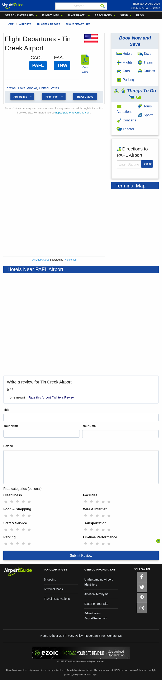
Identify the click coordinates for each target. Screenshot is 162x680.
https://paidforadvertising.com (72, 112)
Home (10, 24)
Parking (125, 79)
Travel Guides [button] (85, 96)
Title (6, 409)
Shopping (50, 579)
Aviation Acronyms (96, 594)
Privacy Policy (74, 635)
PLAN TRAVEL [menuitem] (76, 15)
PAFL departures (40, 259)
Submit (148, 163)
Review (8, 446)
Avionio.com (70, 259)
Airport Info (20, 96)
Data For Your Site (96, 603)
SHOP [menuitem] (124, 15)
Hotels (124, 53)
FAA (58, 57)
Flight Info (52, 96)
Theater (125, 129)
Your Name (11, 426)
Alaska (32, 88)
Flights (124, 62)
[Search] (102, 6)
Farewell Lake (15, 88)
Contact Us (114, 635)
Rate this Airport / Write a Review (52, 397)
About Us (56, 635)
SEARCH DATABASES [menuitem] (19, 15)
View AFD (85, 67)
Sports (145, 115)
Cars (123, 71)
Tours (145, 106)
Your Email (89, 426)
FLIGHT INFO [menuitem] (50, 15)
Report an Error (95, 635)
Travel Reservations (57, 598)
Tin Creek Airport (48, 24)
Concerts (126, 120)
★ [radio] (6, 501)
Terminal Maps (53, 589)
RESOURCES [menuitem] (103, 15)
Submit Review (81, 555)
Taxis (144, 53)
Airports (25, 24)
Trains (145, 62)
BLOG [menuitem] (140, 15)
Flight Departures (78, 24)
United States (49, 88)
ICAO (34, 57)
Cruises (146, 71)
